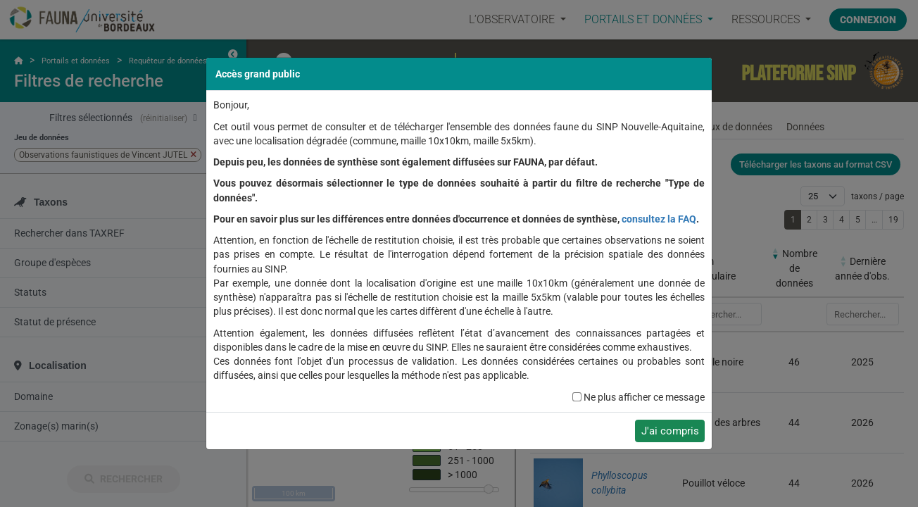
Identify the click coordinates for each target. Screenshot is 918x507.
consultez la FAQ (659, 219)
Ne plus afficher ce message (644, 397)
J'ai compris (670, 431)
